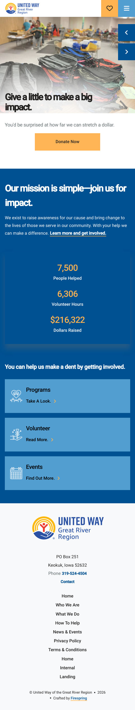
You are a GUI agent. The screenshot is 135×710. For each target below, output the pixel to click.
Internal (67, 667)
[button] (126, 8)
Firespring (79, 698)
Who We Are (67, 605)
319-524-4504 (74, 573)
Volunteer (38, 428)
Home (67, 596)
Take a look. (38, 401)
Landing (67, 676)
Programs (38, 389)
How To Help (67, 623)
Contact (68, 581)
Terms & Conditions (67, 649)
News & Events (67, 632)
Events (34, 467)
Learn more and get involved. (78, 233)
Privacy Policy (67, 641)
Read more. (37, 439)
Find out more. (40, 478)
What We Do (67, 614)
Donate (109, 8)
